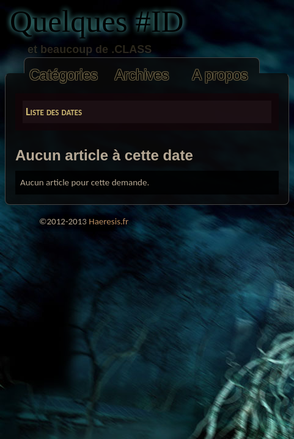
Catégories (63, 75)
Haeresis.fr (108, 221)
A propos (220, 75)
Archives (142, 75)
